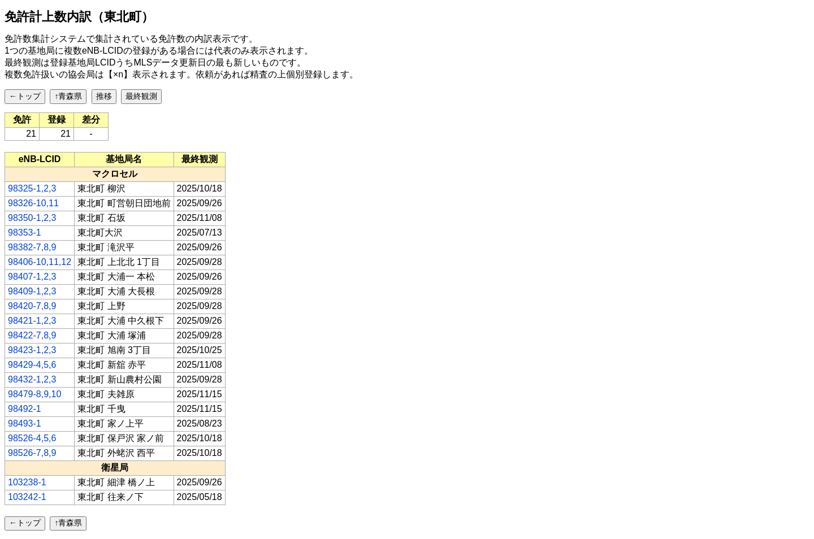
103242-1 (27, 497)
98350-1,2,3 (32, 218)
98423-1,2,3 (32, 350)
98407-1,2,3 (32, 276)
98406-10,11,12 (39, 262)
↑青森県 (68, 96)
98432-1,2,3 (32, 379)
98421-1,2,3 (32, 320)
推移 (104, 96)
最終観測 (141, 96)
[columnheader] (40, 159)
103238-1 (27, 482)
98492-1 (24, 409)
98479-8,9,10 (34, 394)
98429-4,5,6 (32, 365)
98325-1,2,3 (32, 188)
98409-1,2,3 (32, 291)
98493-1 (24, 423)
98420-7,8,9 (32, 306)
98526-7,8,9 (32, 453)
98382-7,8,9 (32, 247)
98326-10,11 (33, 203)
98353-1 (24, 232)
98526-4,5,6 (32, 438)
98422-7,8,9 (32, 335)
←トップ (25, 96)
